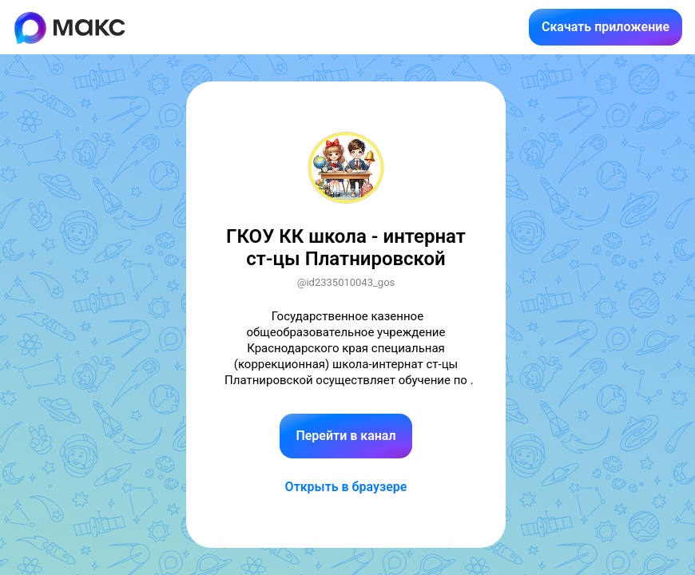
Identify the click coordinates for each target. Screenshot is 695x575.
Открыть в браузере (346, 486)
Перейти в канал (345, 435)
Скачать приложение (605, 26)
